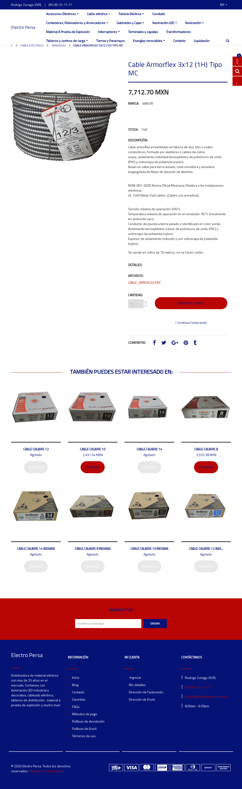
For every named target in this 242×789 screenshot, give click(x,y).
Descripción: (138, 140)
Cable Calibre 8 (206, 449)
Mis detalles (137, 684)
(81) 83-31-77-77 (60, 4)
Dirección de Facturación (146, 692)
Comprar (92, 467)
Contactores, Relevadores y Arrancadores (75, 22)
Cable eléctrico (97, 13)
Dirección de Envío (142, 699)
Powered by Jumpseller (45, 770)
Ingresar (135, 677)
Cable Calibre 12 (36, 449)
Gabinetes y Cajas (129, 22)
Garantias (79, 699)
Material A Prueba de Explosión (68, 31)
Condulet (158, 13)
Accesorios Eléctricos (61, 13)
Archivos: (135, 275)
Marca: (133, 103)
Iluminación (193, 22)
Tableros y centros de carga (65, 40)
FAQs (76, 706)
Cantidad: (135, 294)
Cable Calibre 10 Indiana (149, 548)
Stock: (133, 129)
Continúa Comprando (191, 322)
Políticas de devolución (88, 721)
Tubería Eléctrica (129, 13)
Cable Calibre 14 (149, 449)
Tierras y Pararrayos (110, 40)
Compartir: (137, 342)
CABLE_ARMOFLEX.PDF (144, 282)
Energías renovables (147, 40)
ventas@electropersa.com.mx (206, 696)
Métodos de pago (84, 713)
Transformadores (178, 31)
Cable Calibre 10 (92, 449)
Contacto (179, 40)
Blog (75, 684)
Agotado (36, 467)
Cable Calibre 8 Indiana (93, 548)
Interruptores (107, 31)
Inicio (75, 677)
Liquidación (202, 40)
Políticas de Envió (84, 728)
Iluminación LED (163, 22)
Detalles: (135, 264)
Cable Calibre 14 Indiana (36, 548)
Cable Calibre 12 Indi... (206, 548)
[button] (223, 4)
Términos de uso (84, 735)
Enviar (155, 623)
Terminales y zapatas (143, 31)
